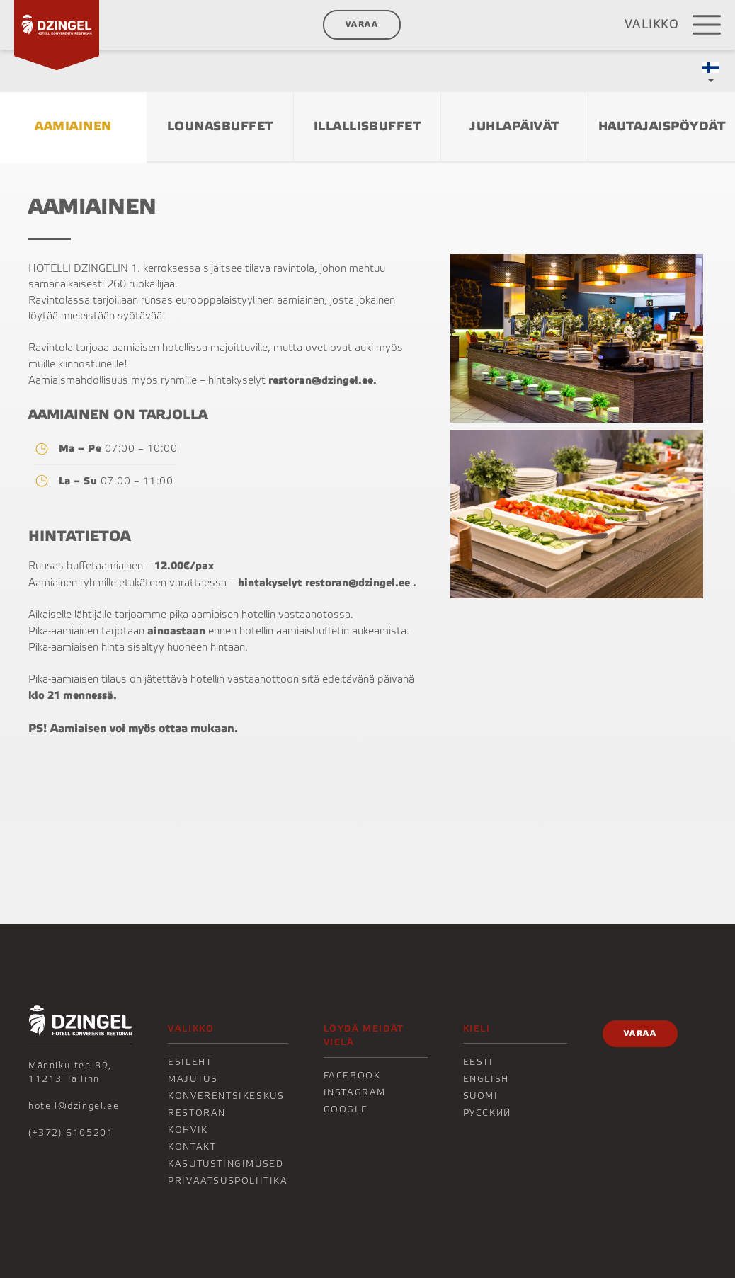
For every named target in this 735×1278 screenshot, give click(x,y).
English (486, 1079)
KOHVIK (188, 1130)
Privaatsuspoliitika (227, 1181)
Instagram (355, 1092)
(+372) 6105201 (70, 1133)
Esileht (190, 1062)
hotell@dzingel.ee (73, 1106)
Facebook (352, 1075)
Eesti (478, 1062)
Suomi (480, 1096)
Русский (487, 1113)
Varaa (362, 24)
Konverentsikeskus (226, 1096)
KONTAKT (192, 1147)
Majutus (192, 1079)
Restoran (197, 1113)
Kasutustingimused (225, 1164)
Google (346, 1109)
